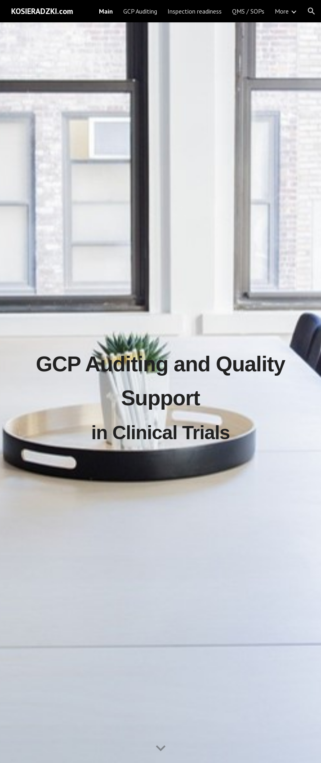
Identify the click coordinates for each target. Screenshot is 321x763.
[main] (160, 393)
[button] (311, 11)
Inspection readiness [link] (194, 11)
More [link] (282, 11)
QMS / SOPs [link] (248, 11)
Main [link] (106, 11)
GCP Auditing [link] (140, 11)
